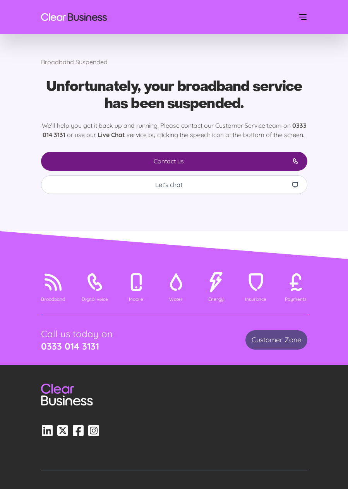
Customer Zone (276, 339)
